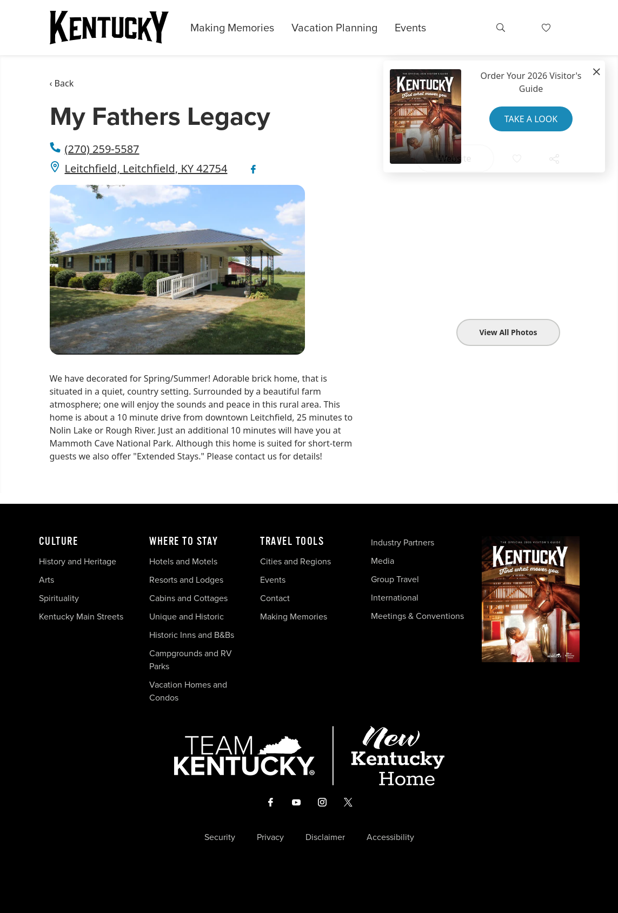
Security (219, 837)
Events (410, 27)
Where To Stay (183, 541)
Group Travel (395, 579)
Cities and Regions (295, 561)
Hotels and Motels (183, 561)
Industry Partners (402, 542)
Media (382, 561)
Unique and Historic (186, 616)
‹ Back (62, 83)
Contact (275, 598)
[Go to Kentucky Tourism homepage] (109, 27)
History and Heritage (78, 561)
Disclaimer (325, 837)
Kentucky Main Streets (81, 616)
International (394, 597)
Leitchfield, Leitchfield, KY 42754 (146, 168)
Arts (46, 580)
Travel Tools (292, 541)
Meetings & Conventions (417, 616)
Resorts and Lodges (186, 580)
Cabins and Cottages (188, 598)
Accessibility (390, 837)
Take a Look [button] (530, 119)
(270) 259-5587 (102, 149)
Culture (58, 541)
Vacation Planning (334, 27)
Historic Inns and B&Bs (191, 635)
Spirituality (60, 598)
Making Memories (232, 27)
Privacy (270, 837)
